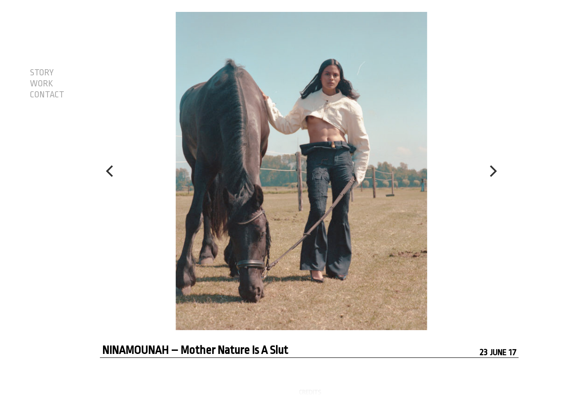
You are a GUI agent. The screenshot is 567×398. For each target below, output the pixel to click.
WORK (41, 84)
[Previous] (110, 171)
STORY (42, 73)
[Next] (492, 171)
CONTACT (47, 95)
